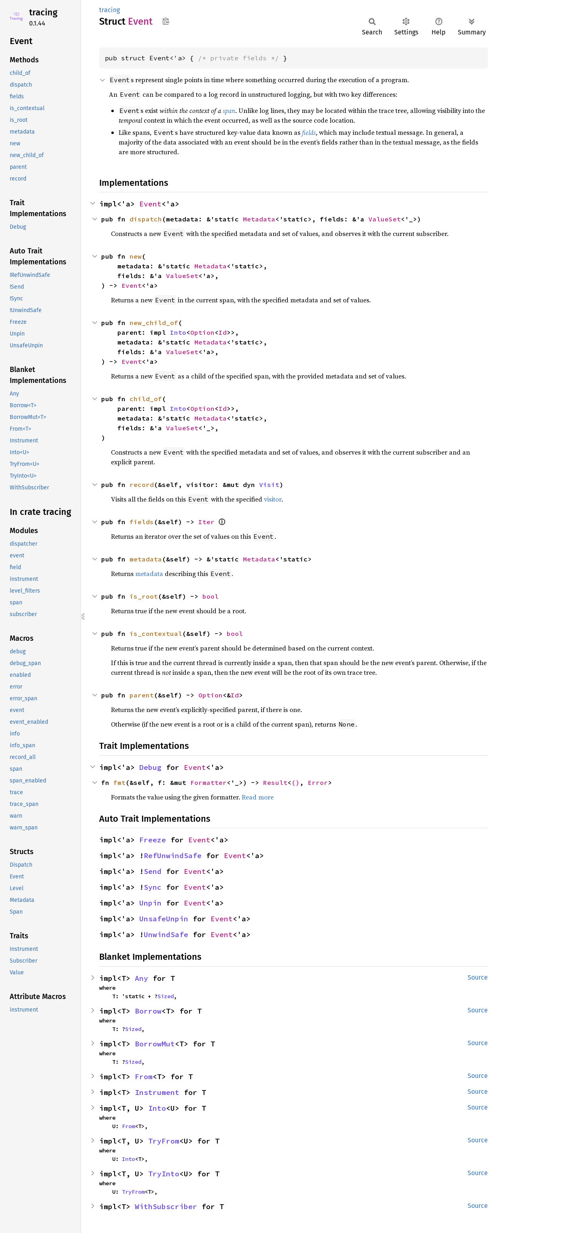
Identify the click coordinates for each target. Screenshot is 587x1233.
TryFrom (163, 1141)
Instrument (157, 1092)
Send (153, 871)
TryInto (163, 1173)
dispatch (146, 219)
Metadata (259, 219)
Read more (258, 797)
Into (178, 332)
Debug (150, 767)
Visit (269, 484)
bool (210, 596)
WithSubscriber (166, 1206)
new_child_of (154, 323)
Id (223, 332)
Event (150, 203)
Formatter (208, 782)
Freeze (152, 839)
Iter (206, 522)
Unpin (150, 903)
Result (275, 782)
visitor (272, 499)
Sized (165, 996)
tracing (43, 12)
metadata (146, 559)
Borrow (148, 1011)
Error (318, 782)
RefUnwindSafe (173, 855)
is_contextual (156, 633)
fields (309, 132)
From (144, 1076)
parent (142, 695)
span (229, 110)
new (136, 256)
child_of (146, 399)
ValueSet (384, 219)
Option (202, 332)
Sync (153, 887)
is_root (144, 596)
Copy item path (165, 21)
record (142, 484)
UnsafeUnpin (163, 918)
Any (141, 978)
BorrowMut (155, 1043)
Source (478, 977)
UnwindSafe (166, 934)
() (295, 782)
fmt (119, 782)
